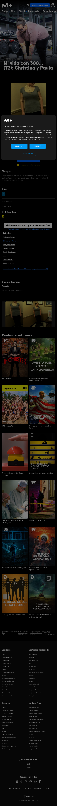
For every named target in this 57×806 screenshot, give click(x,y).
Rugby (4, 731)
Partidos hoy (6, 749)
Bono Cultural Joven (35, 713)
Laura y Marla (8, 260)
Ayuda (28, 765)
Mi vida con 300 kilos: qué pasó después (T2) (28, 225)
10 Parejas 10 (7, 426)
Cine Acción (6, 666)
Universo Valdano (7, 722)
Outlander (32, 669)
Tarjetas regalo (33, 743)
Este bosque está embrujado (14, 568)
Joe (4, 256)
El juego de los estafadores (13, 615)
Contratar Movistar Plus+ (37, 731)
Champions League (8, 710)
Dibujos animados (34, 690)
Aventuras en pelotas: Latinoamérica (38, 380)
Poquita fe (32, 678)
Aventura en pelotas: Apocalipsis (38, 569)
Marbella (31, 681)
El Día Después (6, 719)
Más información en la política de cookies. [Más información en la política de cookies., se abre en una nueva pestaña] (26, 139)
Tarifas (31, 734)
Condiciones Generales (36, 719)
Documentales (6, 693)
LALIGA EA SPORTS (8, 713)
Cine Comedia (6, 663)
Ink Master (6, 379)
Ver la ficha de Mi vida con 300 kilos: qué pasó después (29, 229)
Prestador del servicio (15, 788)
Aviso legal (28, 788)
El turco (31, 675)
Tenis (3, 728)
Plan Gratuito (33, 728)
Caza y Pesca (33, 696)
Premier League (7, 716)
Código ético (33, 725)
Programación (33, 749)
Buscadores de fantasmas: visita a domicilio (40, 616)
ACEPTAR (37, 146)
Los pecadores (33, 660)
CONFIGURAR (28, 153)
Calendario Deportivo (9, 746)
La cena (31, 657)
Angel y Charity (9, 263)
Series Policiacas (7, 684)
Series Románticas (8, 681)
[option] (14, 314)
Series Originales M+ (8, 678)
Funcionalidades (34, 710)
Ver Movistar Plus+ (34, 708)
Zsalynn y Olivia (9, 245)
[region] (28, 137)
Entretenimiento (7, 696)
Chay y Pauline (8, 248)
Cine (13, 11)
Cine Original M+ (7, 657)
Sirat (30, 663)
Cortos (4, 669)
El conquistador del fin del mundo (13, 474)
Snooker (4, 743)
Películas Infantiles (8, 672)
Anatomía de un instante (36, 672)
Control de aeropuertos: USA (41, 473)
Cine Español (6, 660)
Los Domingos (33, 654)
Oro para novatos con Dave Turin (41, 427)
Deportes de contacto (9, 737)
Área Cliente (33, 716)
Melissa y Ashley (9, 237)
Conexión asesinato (37, 520)
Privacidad (37, 788)
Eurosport (5, 740)
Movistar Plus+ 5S (34, 722)
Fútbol (22, 11)
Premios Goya (33, 687)
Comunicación (33, 746)
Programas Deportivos (36, 693)
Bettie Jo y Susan (9, 252)
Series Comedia (7, 687)
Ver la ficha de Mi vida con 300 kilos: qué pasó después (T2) (25, 269)
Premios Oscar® (34, 684)
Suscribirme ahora (40, 5)
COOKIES (46, 788)
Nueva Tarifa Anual (35, 740)
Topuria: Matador (7, 734)
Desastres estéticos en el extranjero (12, 521)
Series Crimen (6, 690)
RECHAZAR (19, 146)
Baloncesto (33, 11)
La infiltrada (32, 666)
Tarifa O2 (32, 737)
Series (5, 11)
